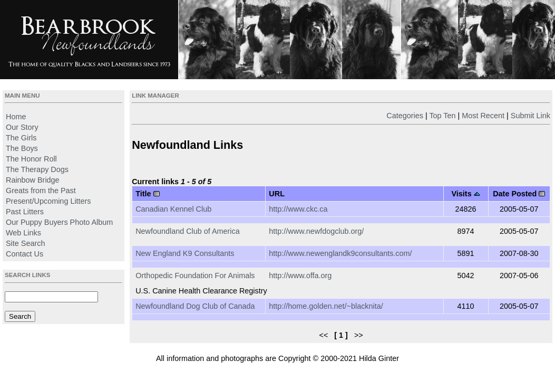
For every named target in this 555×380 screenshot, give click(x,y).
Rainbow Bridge (33, 180)
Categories (404, 115)
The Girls (21, 138)
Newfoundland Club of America (187, 231)
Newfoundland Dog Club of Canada (195, 306)
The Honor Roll (31, 159)
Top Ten (442, 115)
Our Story (22, 127)
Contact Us (24, 254)
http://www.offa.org (300, 275)
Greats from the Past (41, 190)
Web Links (23, 233)
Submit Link (530, 115)
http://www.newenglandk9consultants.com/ (340, 253)
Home (16, 116)
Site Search (25, 243)
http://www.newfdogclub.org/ (316, 231)
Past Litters (25, 211)
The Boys (22, 148)
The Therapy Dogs (37, 169)
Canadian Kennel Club (173, 209)
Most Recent (483, 115)
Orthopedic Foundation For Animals (195, 275)
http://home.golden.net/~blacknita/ (326, 306)
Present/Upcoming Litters (48, 201)
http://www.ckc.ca (298, 209)
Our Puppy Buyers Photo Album (59, 222)
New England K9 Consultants (184, 253)
